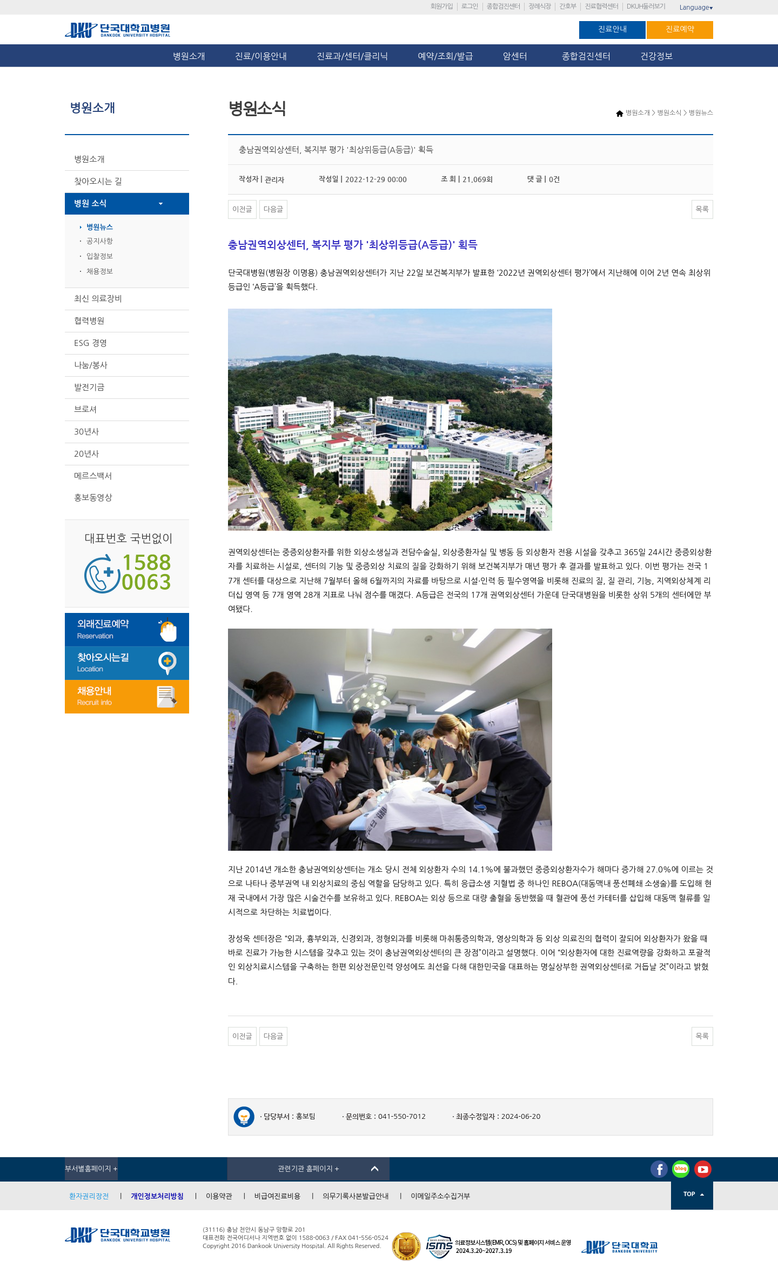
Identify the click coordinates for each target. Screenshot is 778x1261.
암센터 (517, 56)
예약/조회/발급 (445, 56)
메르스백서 (93, 476)
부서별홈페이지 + (91, 1168)
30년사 (86, 432)
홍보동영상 (93, 497)
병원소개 (189, 56)
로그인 (469, 6)
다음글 (274, 209)
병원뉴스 (99, 227)
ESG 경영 (90, 343)
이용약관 (219, 1196)
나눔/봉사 (91, 365)
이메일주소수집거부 (440, 1196)
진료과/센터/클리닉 (352, 56)
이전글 (242, 209)
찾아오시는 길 (98, 181)
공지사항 (99, 241)
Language (696, 7)
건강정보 (656, 56)
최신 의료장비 (98, 299)
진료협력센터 (601, 6)
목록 (702, 209)
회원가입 (442, 6)
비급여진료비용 (277, 1196)
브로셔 (85, 409)
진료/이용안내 (261, 56)
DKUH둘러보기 (646, 6)
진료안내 (612, 29)
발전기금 (89, 387)
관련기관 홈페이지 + (308, 1168)
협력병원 (89, 321)
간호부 (567, 6)
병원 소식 (90, 203)
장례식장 (539, 6)
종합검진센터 (503, 6)
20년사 (86, 454)
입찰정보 (99, 256)
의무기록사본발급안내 (355, 1196)
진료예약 (680, 29)
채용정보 (99, 271)
